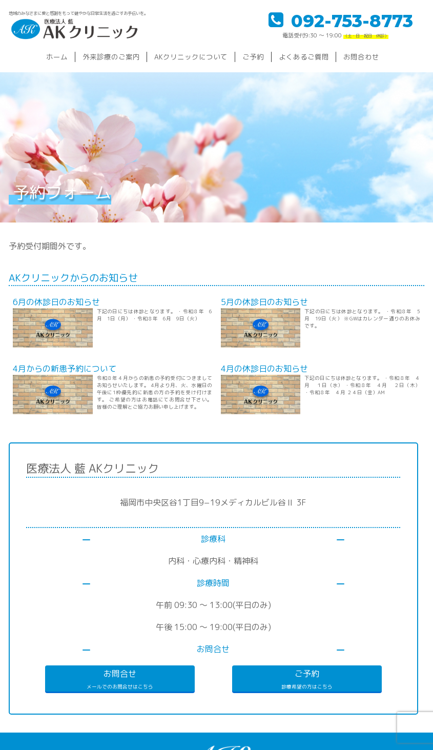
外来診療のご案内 (111, 57)
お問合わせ (361, 57)
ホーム (57, 57)
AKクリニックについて (191, 57)
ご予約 (253, 57)
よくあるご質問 (304, 57)
